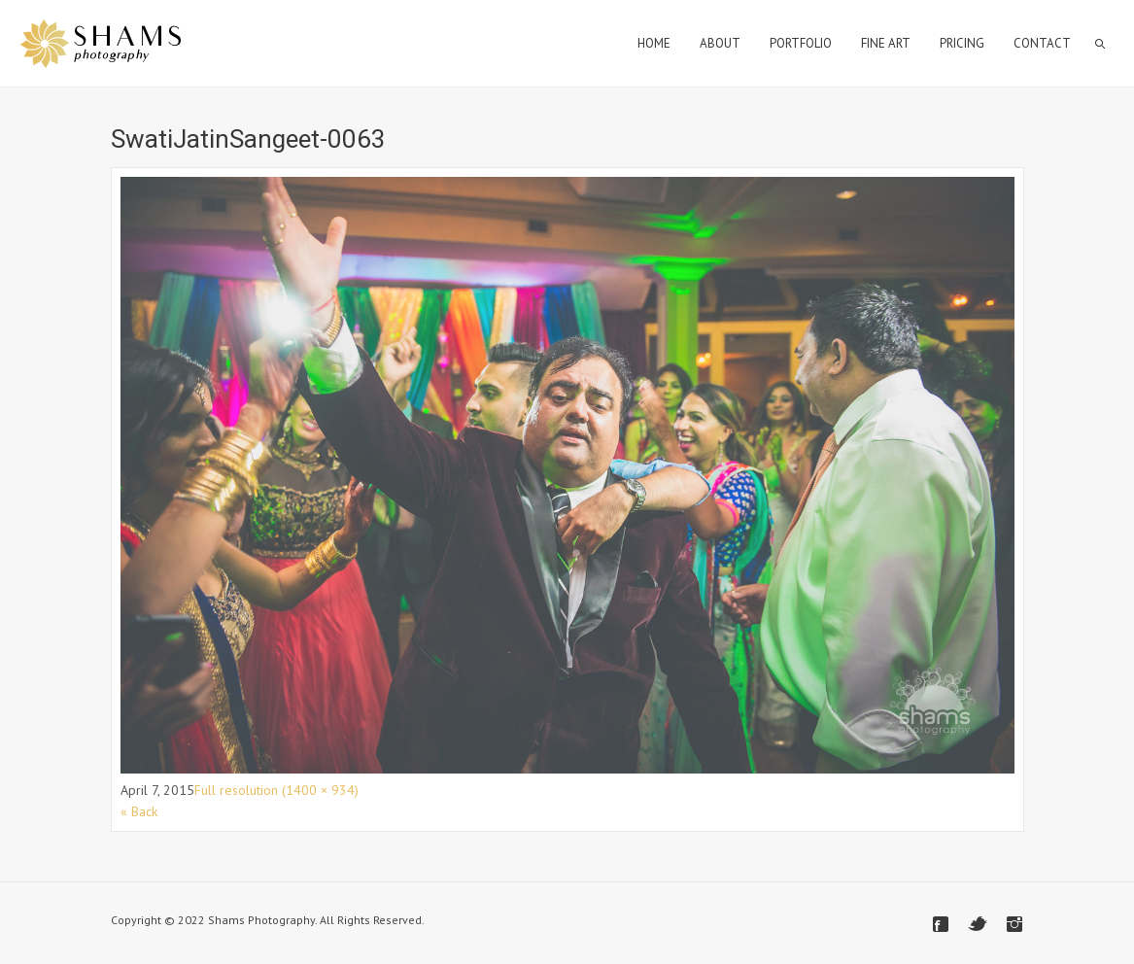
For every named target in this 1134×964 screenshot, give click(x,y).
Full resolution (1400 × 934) (276, 790)
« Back (138, 811)
